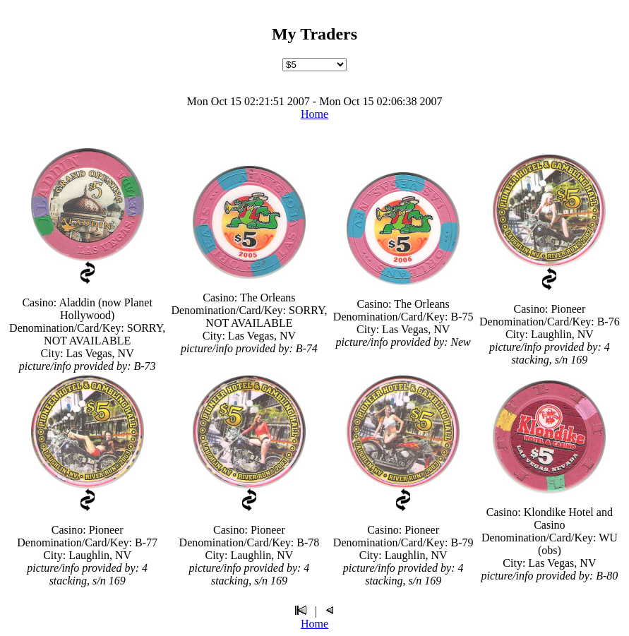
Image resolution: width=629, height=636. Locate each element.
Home (314, 114)
